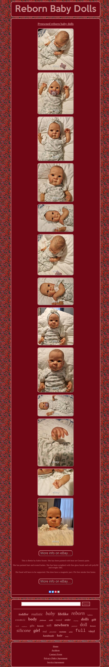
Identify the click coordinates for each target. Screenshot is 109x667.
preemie (53, 632)
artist (71, 632)
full (80, 630)
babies (90, 615)
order (68, 619)
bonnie (40, 626)
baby (50, 613)
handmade (48, 635)
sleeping (76, 620)
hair (59, 635)
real (45, 631)
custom (62, 632)
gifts (32, 625)
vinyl (91, 631)
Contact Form (55, 654)
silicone (23, 630)
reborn (78, 613)
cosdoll (20, 620)
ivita (66, 636)
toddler (23, 614)
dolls (85, 619)
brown (93, 626)
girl (36, 630)
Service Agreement (55, 662)
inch (17, 626)
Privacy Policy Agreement (55, 658)
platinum (43, 620)
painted (74, 626)
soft (49, 625)
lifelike (63, 614)
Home (55, 646)
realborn (24, 626)
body (32, 619)
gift (94, 619)
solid (51, 620)
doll (83, 624)
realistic (37, 614)
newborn (61, 625)
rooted (59, 620)
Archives (56, 650)
